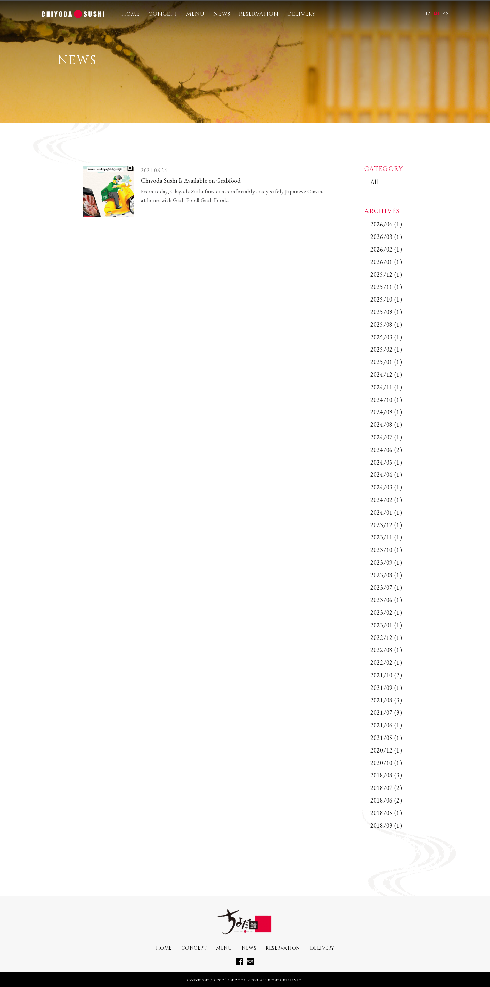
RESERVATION (259, 14)
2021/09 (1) (386, 688)
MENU (195, 14)
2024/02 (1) (386, 500)
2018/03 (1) (386, 825)
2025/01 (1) (386, 362)
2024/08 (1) (386, 424)
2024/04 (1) (386, 475)
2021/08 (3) (386, 700)
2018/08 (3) (386, 775)
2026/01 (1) (386, 262)
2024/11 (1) (386, 387)
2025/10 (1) (386, 299)
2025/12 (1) (386, 274)
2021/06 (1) (386, 725)
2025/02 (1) (386, 349)
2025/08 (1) (386, 324)
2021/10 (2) (386, 675)
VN (445, 13)
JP (428, 13)
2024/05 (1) (386, 462)
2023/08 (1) (386, 575)
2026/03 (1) (386, 237)
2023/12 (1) (386, 525)
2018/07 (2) (386, 788)
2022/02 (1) (386, 662)
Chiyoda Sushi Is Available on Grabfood (191, 180)
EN (436, 13)
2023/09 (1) (386, 562)
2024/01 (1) (386, 512)
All (374, 182)
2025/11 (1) (386, 287)
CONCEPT (163, 14)
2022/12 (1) (386, 638)
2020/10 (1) (386, 763)
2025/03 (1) (386, 337)
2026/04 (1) (386, 224)
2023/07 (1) (386, 588)
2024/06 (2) (386, 450)
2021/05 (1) (386, 738)
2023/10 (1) (386, 550)
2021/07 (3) (386, 712)
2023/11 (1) (386, 537)
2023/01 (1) (386, 625)
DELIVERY (301, 14)
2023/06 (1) (386, 600)
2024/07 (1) (386, 437)
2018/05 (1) (386, 813)
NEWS (221, 14)
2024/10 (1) (386, 400)
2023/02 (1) (386, 612)
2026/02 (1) (386, 249)
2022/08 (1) (386, 650)
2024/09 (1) (386, 412)
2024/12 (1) (386, 374)
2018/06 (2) (386, 800)
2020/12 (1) (386, 750)
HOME (130, 14)
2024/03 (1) (386, 487)
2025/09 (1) (386, 312)
